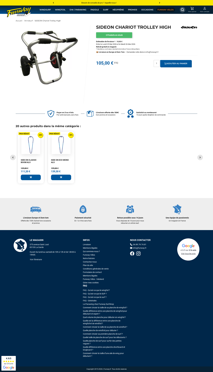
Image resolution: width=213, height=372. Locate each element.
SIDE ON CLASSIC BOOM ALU (28, 161)
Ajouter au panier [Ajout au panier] (175, 63)
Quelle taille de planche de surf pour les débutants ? (105, 337)
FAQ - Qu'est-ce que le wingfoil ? (96, 290)
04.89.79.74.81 (138, 244)
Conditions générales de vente (96, 269)
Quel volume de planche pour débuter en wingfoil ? (104, 317)
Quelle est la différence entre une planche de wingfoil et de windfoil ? (101, 322)
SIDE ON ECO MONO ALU (60, 161)
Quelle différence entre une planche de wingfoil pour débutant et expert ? (105, 312)
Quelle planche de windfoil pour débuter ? (100, 330)
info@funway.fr (152, 52)
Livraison (87, 244)
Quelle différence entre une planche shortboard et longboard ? (104, 348)
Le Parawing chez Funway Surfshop (98, 304)
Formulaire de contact (92, 272)
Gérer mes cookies (91, 282)
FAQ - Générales (90, 301)
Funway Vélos (89, 255)
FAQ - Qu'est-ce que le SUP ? (95, 294)
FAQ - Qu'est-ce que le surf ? (94, 297)
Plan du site (88, 265)
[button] (13, 157)
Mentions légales (90, 248)
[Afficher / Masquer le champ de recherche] (182, 10)
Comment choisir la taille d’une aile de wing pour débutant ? (103, 354)
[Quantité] (156, 63)
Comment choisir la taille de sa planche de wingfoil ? (105, 307)
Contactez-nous (90, 262)
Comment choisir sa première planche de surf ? (103, 334)
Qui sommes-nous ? (91, 251)
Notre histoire (89, 258)
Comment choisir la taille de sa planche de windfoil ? (105, 327)
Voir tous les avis (188, 254)
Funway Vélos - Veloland (93, 279)
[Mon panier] (192, 10)
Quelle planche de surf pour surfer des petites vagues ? (102, 342)
